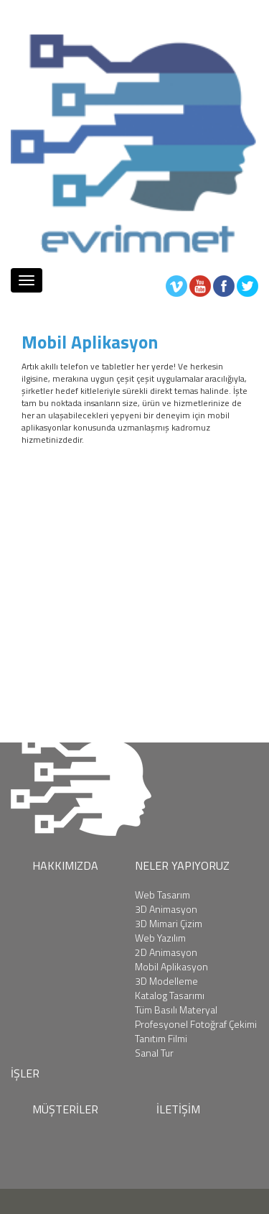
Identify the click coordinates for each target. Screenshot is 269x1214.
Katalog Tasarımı (169, 995)
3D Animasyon (166, 909)
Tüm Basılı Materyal (176, 1010)
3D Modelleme (166, 981)
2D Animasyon (166, 952)
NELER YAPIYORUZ (182, 865)
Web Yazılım (160, 938)
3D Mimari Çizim (168, 923)
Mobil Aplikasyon (171, 967)
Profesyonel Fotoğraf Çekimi (196, 1024)
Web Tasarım (162, 895)
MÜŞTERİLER (65, 1109)
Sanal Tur (154, 1053)
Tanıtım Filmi (161, 1038)
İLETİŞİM (178, 1109)
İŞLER (25, 1073)
